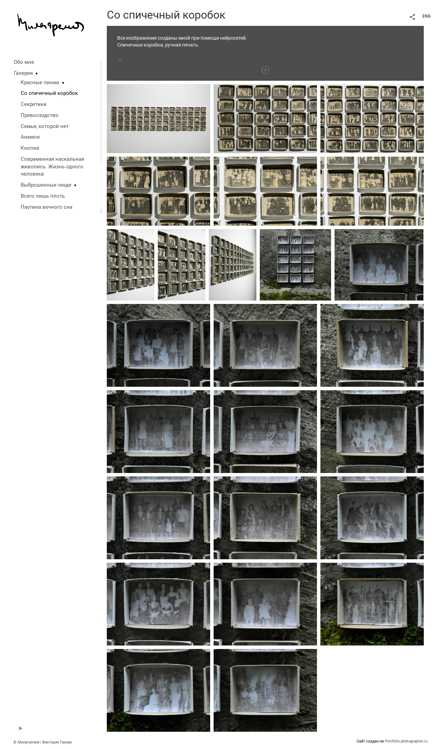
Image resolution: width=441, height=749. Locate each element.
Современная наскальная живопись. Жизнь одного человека (52, 166)
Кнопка (30, 148)
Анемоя (30, 137)
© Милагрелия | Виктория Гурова (42, 742)
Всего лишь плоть (43, 196)
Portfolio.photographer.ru (406, 741)
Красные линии (40, 82)
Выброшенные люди (46, 185)
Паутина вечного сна (46, 207)
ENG (426, 16)
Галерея (23, 73)
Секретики (34, 104)
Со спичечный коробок (49, 93)
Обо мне (24, 62)
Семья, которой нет (45, 126)
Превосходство (40, 115)
